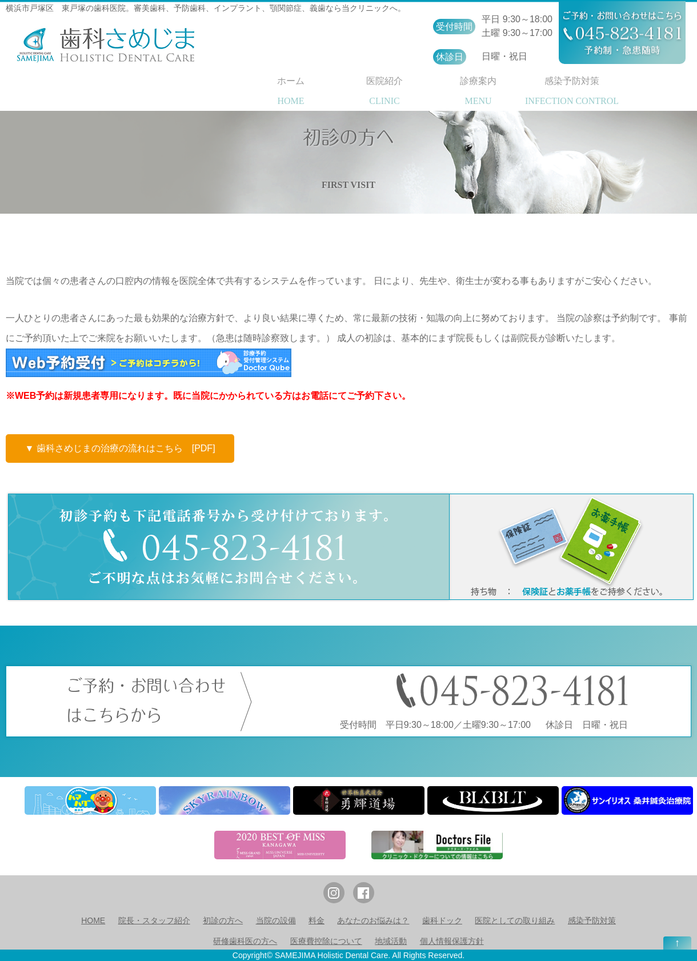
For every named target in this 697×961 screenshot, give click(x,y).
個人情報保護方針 (452, 941)
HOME (93, 920)
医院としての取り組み (515, 920)
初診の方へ (223, 920)
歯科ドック (442, 920)
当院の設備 (276, 920)
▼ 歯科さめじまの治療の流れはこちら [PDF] (120, 448)
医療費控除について (326, 941)
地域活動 (391, 941)
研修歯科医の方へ (245, 941)
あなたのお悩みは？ (373, 920)
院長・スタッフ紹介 (154, 920)
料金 (317, 920)
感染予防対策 (592, 920)
